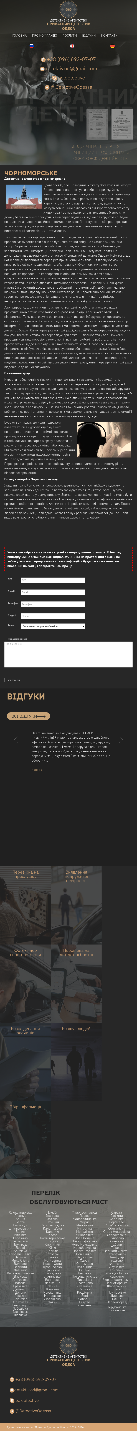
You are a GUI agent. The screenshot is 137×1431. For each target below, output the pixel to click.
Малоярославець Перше (84, 1214)
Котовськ (52, 1254)
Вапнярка (52, 1279)
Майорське (52, 1295)
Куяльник (84, 1266)
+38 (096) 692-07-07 (68, 59)
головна (19, 35)
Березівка (20, 1241)
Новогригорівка (85, 1250)
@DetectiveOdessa (68, 87)
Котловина (52, 1260)
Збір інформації (25, 1107)
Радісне (84, 1289)
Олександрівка (20, 1212)
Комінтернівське (52, 1238)
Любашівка (52, 1298)
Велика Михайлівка (20, 1259)
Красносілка (52, 1266)
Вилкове (20, 1263)
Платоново (84, 1282)
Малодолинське (85, 1218)
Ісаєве (52, 1234)
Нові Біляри (84, 1254)
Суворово (117, 1238)
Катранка (84, 1228)
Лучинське (52, 1276)
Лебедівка (20, 1308)
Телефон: (13, 603)
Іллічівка (20, 1314)
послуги (69, 35)
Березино (20, 1238)
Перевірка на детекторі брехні (76, 952)
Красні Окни (52, 1263)
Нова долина (85, 1238)
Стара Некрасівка (116, 1231)
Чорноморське (117, 1282)
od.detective (68, 77)
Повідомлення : (17, 638)
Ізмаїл (52, 1212)
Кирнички (52, 1244)
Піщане (84, 1270)
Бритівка (20, 1250)
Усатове (117, 1260)
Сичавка (116, 1241)
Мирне (85, 1222)
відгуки (89, 35)
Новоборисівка (84, 1247)
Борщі (20, 1247)
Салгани (84, 1305)
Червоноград (117, 1302)
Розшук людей (76, 1028)
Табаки (116, 1244)
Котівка (52, 1257)
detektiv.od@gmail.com (68, 68)
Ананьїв (20, 1215)
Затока (52, 1218)
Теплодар (117, 1257)
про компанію (44, 35)
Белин (20, 1231)
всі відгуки (28, 716)
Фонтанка (116, 1263)
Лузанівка (84, 1286)
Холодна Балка (116, 1273)
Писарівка (84, 1279)
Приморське (117, 1292)
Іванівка (52, 1215)
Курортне (117, 1276)
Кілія (52, 1247)
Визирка (20, 1276)
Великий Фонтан (117, 1250)
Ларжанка (52, 1282)
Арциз (20, 1218)
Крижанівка (52, 1292)
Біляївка (20, 1234)
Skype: (12, 615)
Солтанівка (116, 1228)
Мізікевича (84, 1225)
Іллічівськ (20, 1311)
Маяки (52, 1302)
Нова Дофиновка (85, 1241)
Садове (84, 1302)
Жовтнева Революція (20, 1303)
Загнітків (20, 1298)
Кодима (52, 1241)
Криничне (52, 1270)
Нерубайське (117, 1307)
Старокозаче (116, 1234)
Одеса (84, 1260)
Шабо (117, 1289)
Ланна (52, 1286)
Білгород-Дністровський (20, 1227)
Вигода (20, 1282)
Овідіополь (85, 1257)
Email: (12, 591)
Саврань (84, 1298)
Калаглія (52, 1231)
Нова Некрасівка (84, 1244)
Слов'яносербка (117, 1225)
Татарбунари (116, 1254)
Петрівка (84, 1273)
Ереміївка (20, 1286)
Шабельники (116, 1286)
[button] (16, 746)
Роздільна (84, 1292)
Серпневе (116, 1222)
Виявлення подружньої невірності (76, 876)
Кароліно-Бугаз (52, 1225)
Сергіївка (117, 1218)
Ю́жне (116, 1298)
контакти (109, 35)
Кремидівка (52, 1273)
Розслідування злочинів (25, 1030)
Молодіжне (84, 1231)
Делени (20, 1292)
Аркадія (20, 1295)
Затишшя (52, 1222)
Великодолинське (20, 1273)
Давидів (52, 1250)
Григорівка (20, 1279)
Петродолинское (84, 1276)
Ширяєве (117, 1295)
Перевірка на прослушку (25, 874)
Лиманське (116, 1310)
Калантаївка (52, 1228)
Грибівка (116, 1270)
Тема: (11, 625)
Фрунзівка (117, 1266)
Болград (20, 1244)
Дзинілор (20, 1289)
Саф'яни (116, 1215)
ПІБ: (10, 579)
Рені (84, 1295)
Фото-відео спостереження (25, 952)
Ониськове (84, 1263)
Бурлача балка (20, 1254)
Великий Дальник (20, 1268)
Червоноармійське (116, 1279)
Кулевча (52, 1289)
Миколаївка (84, 1234)
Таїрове (116, 1247)
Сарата (116, 1212)
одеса (68, 25)
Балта (20, 1222)
